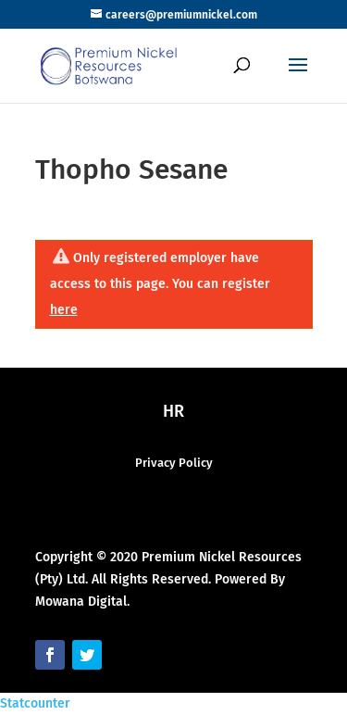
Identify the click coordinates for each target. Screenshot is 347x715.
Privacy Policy (174, 463)
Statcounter (35, 703)
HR (173, 411)
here (64, 310)
